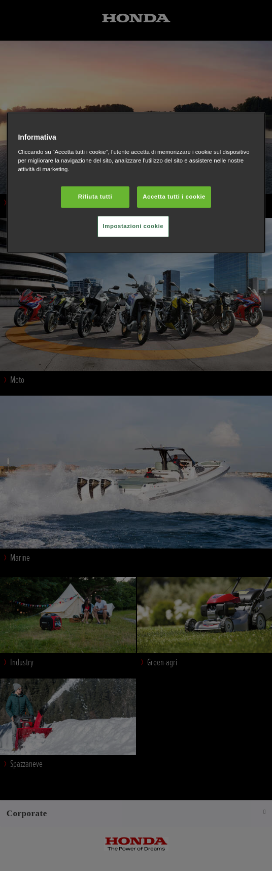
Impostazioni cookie (133, 226)
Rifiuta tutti (95, 196)
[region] (136, 182)
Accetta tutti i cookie (174, 196)
